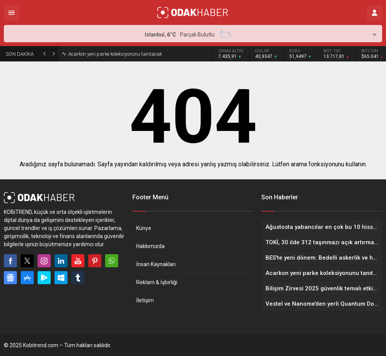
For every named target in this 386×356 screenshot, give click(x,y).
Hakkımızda (150, 246)
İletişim (145, 300)
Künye (143, 228)
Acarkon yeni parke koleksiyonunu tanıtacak (115, 54)
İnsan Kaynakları (156, 264)
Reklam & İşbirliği (156, 282)
